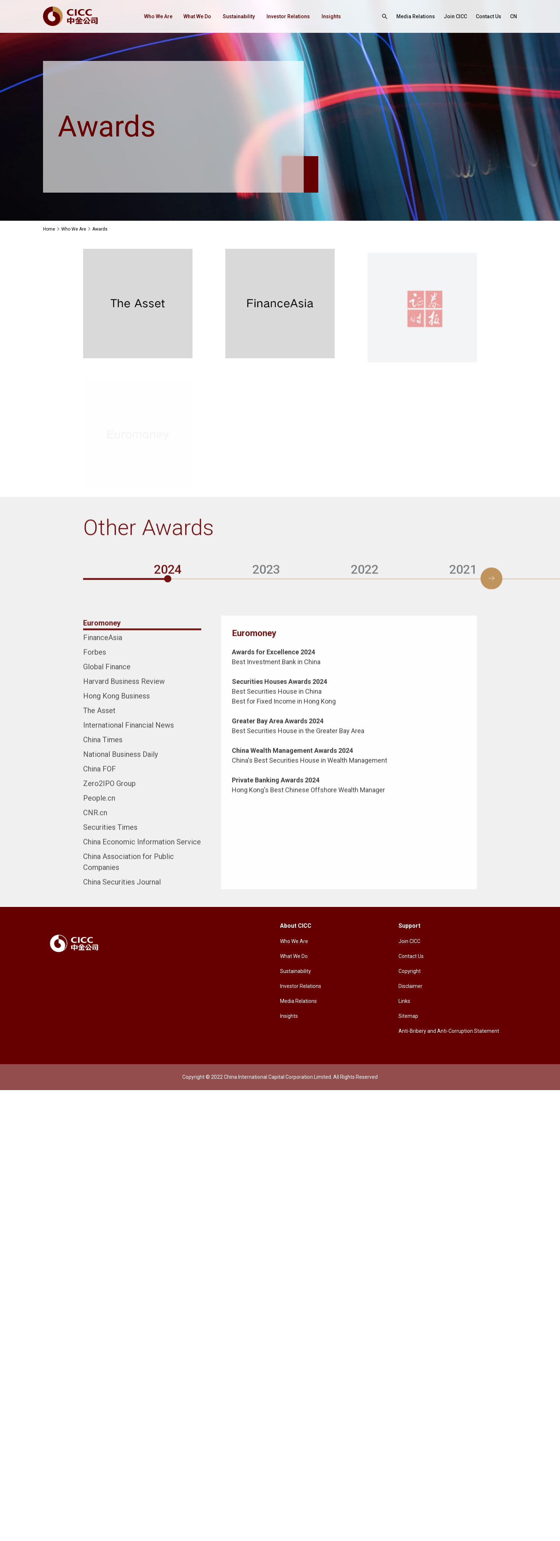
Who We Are (158, 16)
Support (409, 925)
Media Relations (415, 16)
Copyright (409, 971)
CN (513, 16)
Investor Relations (288, 16)
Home (49, 229)
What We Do (197, 16)
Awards (100, 229)
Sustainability (239, 16)
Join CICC (455, 16)
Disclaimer (410, 986)
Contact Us (488, 16)
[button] (491, 572)
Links (404, 1001)
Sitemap (408, 1016)
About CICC (295, 925)
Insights (331, 16)
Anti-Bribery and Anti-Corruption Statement (448, 1031)
